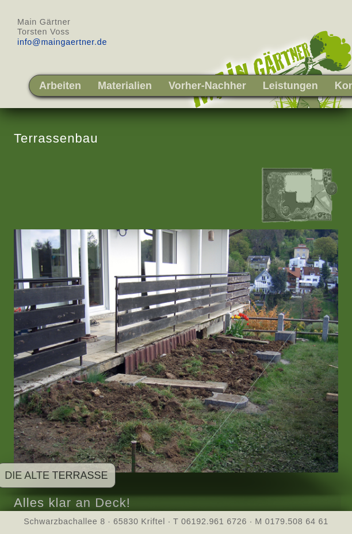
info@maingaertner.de (62, 42)
